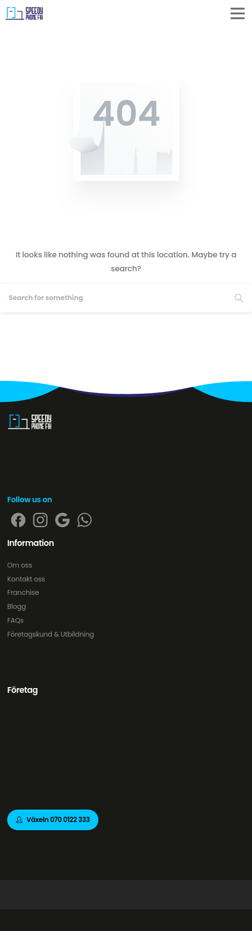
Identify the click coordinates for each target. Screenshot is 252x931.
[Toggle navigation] (237, 13)
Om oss (19, 565)
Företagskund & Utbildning (50, 634)
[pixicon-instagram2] (40, 519)
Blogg (16, 606)
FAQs (15, 620)
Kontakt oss (26, 579)
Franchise (23, 592)
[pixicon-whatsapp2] (84, 519)
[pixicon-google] (62, 519)
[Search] (113, 298)
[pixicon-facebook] (18, 519)
